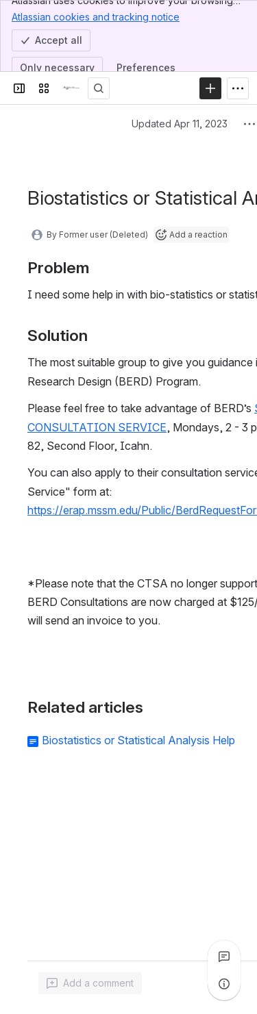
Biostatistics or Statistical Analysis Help (138, 740)
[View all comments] (224, 956)
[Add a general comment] (90, 983)
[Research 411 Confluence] (71, 88)
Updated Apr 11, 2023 (180, 123)
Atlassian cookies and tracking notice (96, 16)
